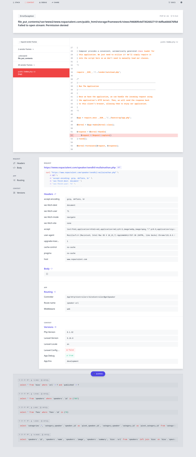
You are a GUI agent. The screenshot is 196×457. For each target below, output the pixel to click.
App (14, 176)
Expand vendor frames (28, 42)
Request (16, 159)
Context (16, 188)
